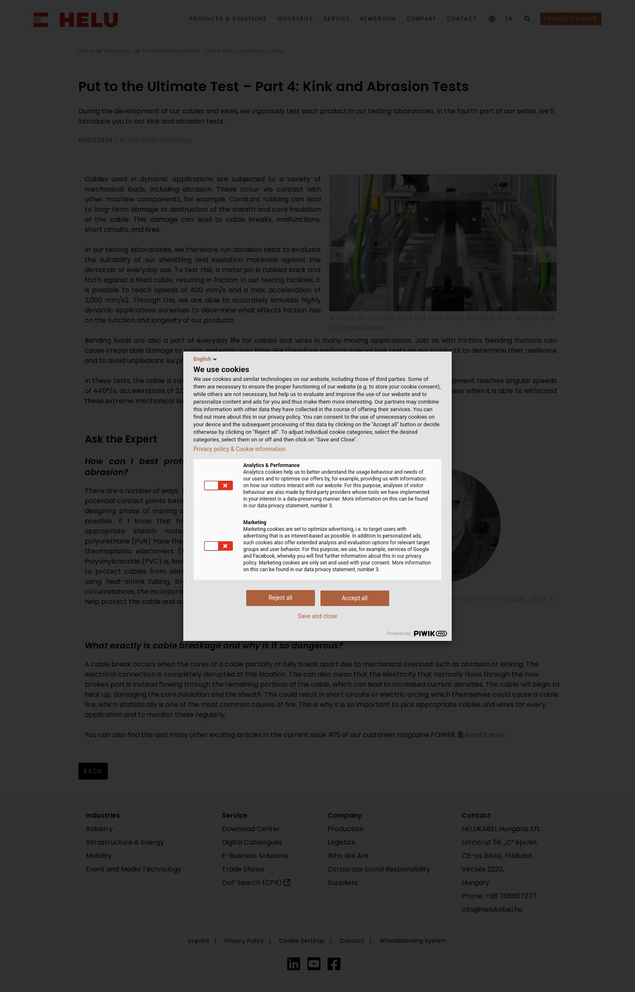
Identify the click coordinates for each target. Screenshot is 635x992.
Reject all (280, 597)
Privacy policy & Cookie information (239, 449)
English (205, 359)
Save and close (317, 616)
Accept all (355, 598)
